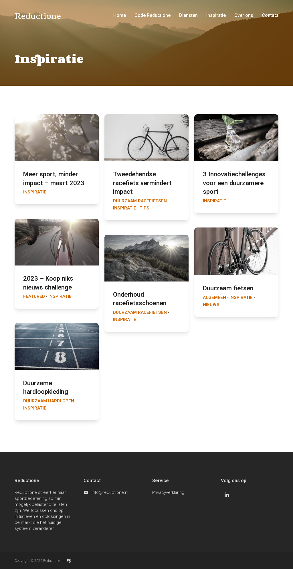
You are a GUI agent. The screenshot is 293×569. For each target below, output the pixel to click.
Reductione (38, 15)
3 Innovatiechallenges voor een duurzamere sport (234, 182)
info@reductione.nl (110, 492)
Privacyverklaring (168, 492)
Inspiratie (34, 192)
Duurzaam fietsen (228, 288)
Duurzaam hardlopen (48, 401)
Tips (144, 208)
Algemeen (214, 297)
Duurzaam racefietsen (140, 200)
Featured (34, 296)
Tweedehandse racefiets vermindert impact (142, 182)
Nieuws (211, 304)
